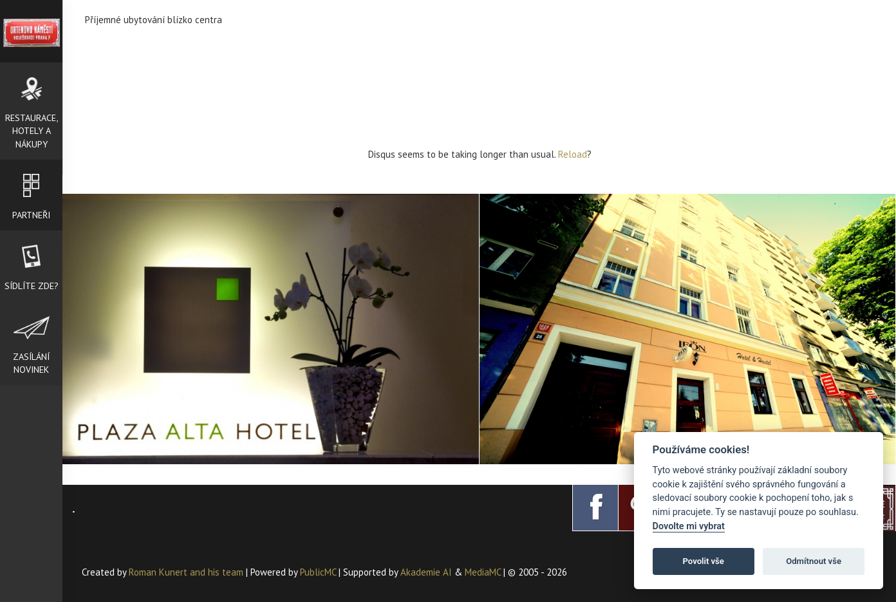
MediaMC (483, 572)
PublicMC (318, 572)
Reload (572, 154)
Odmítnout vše (813, 561)
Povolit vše (703, 561)
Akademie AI (426, 572)
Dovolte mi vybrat (689, 526)
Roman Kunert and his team (187, 572)
